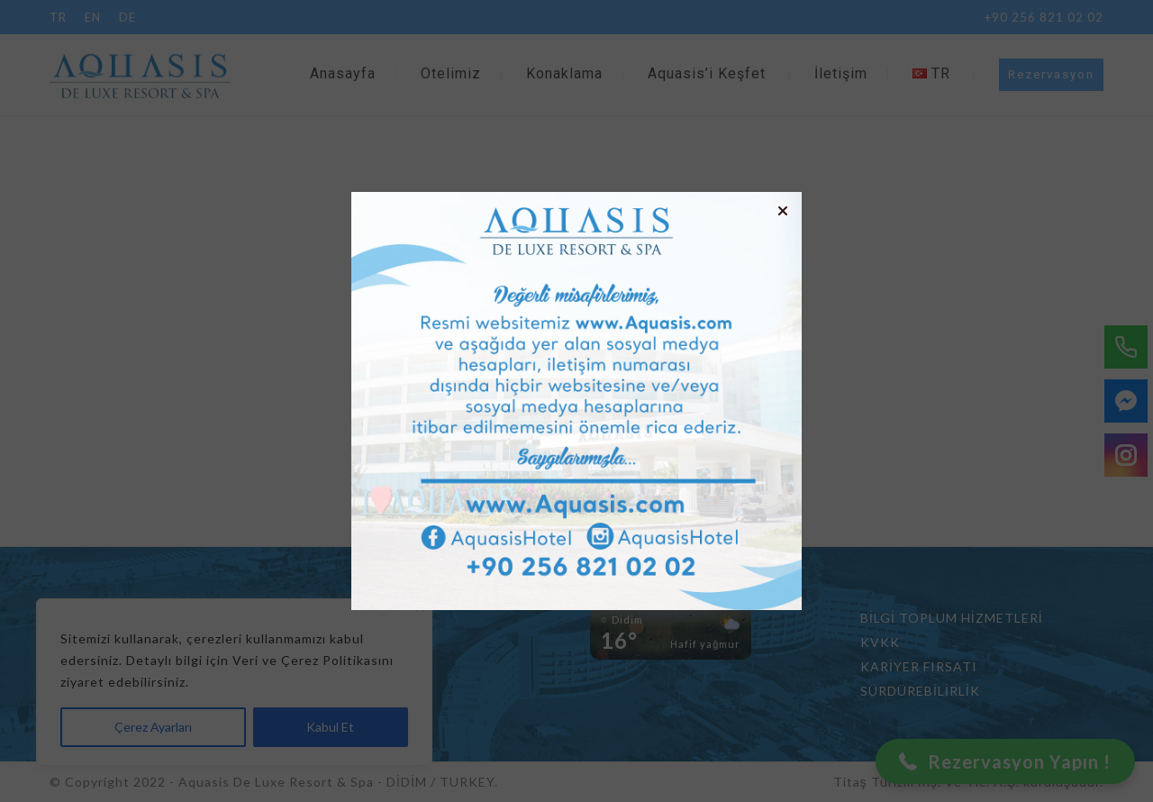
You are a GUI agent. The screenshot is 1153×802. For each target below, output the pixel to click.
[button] (783, 211)
